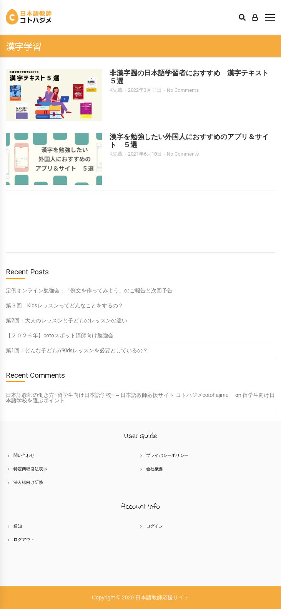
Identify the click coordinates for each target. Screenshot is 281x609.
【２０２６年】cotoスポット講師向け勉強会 (59, 335)
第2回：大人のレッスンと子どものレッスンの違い (66, 320)
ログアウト (24, 539)
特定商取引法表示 (30, 468)
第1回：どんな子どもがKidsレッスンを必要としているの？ (77, 350)
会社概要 (154, 468)
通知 (17, 526)
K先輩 (116, 90)
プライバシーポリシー (167, 455)
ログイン (154, 526)
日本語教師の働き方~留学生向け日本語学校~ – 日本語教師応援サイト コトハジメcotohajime (120, 395)
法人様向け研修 (28, 482)
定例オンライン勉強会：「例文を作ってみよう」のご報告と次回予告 (89, 290)
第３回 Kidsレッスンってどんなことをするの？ (64, 305)
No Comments (183, 90)
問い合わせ (24, 455)
